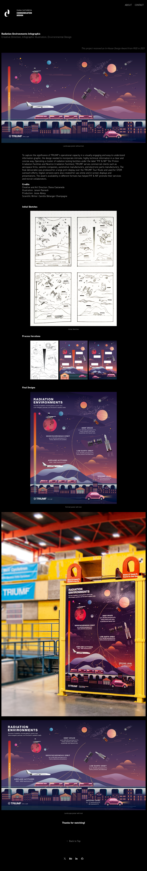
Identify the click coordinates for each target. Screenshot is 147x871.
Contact (139, 5)
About (128, 5)
